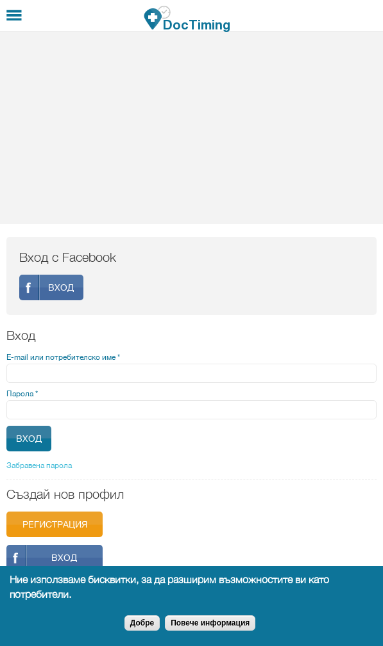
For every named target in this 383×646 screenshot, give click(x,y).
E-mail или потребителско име (63, 357)
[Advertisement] (191, 128)
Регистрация (54, 524)
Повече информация (210, 622)
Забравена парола (39, 465)
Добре (142, 622)
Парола (22, 393)
